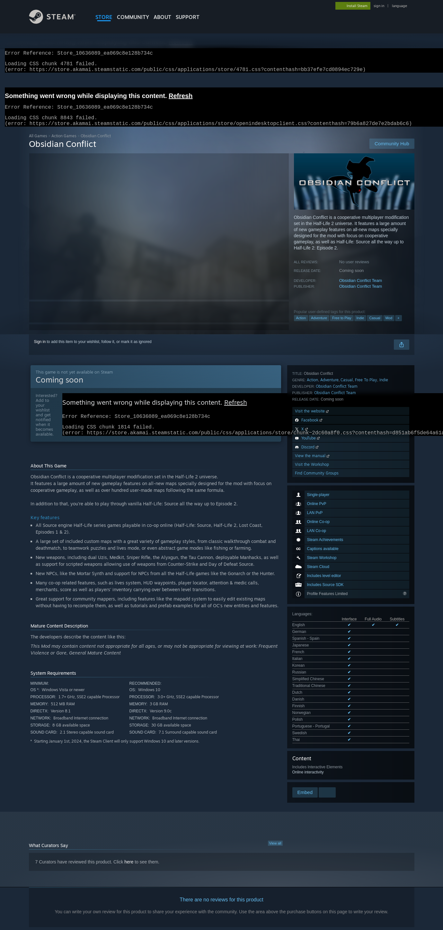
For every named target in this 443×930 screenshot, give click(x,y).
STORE (103, 17)
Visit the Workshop (312, 687)
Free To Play (366, 602)
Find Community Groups (317, 695)
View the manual (313, 678)
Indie (360, 326)
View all (275, 793)
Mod (388, 326)
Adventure (319, 326)
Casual (374, 326)
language (399, 6)
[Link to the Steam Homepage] (57, 22)
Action (301, 326)
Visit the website (312, 633)
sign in (379, 6)
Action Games (63, 143)
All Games (38, 143)
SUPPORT (187, 17)
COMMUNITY (133, 17)
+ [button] (398, 326)
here (128, 811)
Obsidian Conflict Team (360, 288)
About (162, 17)
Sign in (40, 349)
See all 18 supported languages (319, 547)
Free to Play (341, 326)
